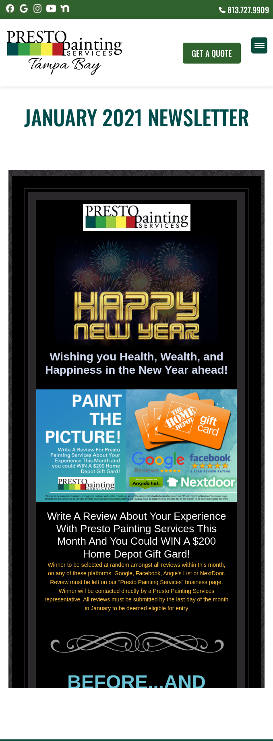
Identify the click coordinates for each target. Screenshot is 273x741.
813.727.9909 (244, 10)
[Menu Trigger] (259, 45)
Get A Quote (212, 53)
